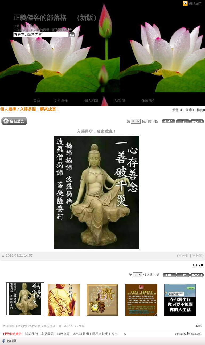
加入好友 (19, 30)
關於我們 (31, 334)
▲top (198, 325)
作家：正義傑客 (24, 26)
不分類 (183, 256)
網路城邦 (195, 4)
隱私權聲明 (100, 334)
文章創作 (61, 101)
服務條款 (63, 334)
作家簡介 (148, 101)
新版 (86, 17)
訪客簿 (120, 101)
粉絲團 (12, 341)
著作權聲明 (81, 334)
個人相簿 (91, 101)
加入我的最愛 (39, 30)
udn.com (196, 333)
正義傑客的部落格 (40, 17)
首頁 (36, 101)
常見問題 (47, 334)
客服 (114, 334)
